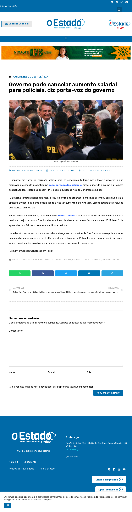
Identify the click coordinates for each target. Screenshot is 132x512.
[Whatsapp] (112, 2)
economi (57, 260)
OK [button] (7, 505)
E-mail (52, 372)
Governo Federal (81, 260)
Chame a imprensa (109, 479)
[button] (119, 9)
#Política (17, 260)
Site (89, 372)
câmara (48, 260)
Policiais (106, 260)
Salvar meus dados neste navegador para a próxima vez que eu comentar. (53, 386)
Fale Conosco (47, 468)
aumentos (38, 260)
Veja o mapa (72, 450)
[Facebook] (117, 2)
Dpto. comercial (110, 489)
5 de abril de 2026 (8, 6)
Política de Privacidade (21, 468)
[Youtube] (127, 2)
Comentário (16, 330)
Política (42, 76)
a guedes (27, 260)
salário (116, 260)
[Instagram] (122, 2)
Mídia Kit (13, 462)
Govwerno (96, 260)
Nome (13, 372)
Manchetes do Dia (24, 76)
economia (66, 260)
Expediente (30, 462)
